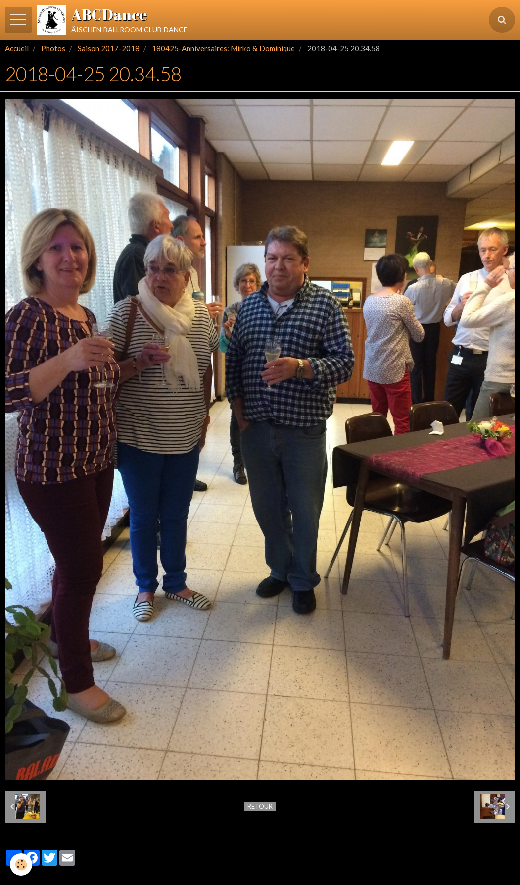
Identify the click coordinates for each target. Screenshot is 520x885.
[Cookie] (21, 864)
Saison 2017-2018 (109, 48)
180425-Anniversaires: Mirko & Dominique (223, 48)
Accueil (17, 48)
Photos (53, 48)
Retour (260, 806)
